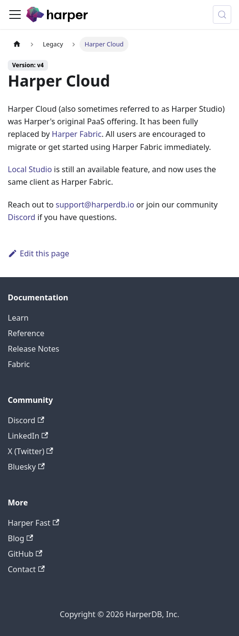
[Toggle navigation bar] (15, 14)
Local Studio (30, 169)
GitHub (25, 553)
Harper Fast (33, 523)
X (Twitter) (30, 451)
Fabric (19, 364)
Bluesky (26, 466)
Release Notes (33, 348)
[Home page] (17, 44)
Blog (20, 538)
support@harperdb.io (95, 204)
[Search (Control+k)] (222, 14)
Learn (18, 317)
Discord (21, 217)
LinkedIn (28, 435)
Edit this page (38, 253)
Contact (26, 569)
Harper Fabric (77, 134)
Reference (26, 333)
